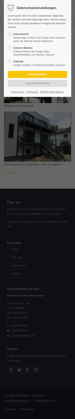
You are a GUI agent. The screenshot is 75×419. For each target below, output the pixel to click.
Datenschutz (18, 92)
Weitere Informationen (52, 92)
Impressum (32, 92)
